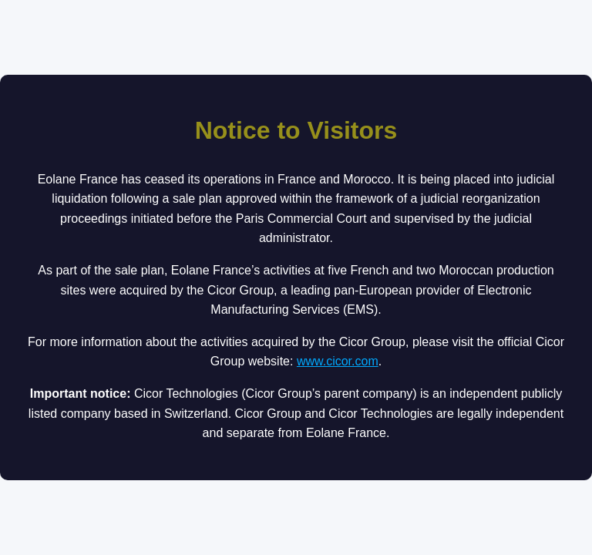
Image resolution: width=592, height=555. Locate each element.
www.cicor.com (337, 361)
